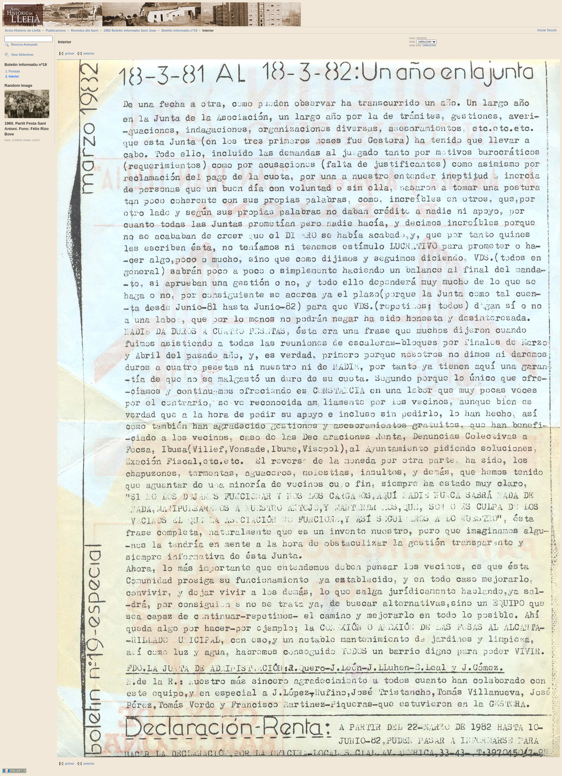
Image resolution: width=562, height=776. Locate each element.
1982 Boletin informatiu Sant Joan (130, 30)
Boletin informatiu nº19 (179, 30)
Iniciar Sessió (547, 30)
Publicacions (56, 30)
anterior (88, 53)
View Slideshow (22, 54)
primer (69, 53)
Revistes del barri (84, 30)
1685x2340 (429, 45)
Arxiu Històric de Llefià (23, 30)
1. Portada (12, 71)
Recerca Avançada (24, 44)
